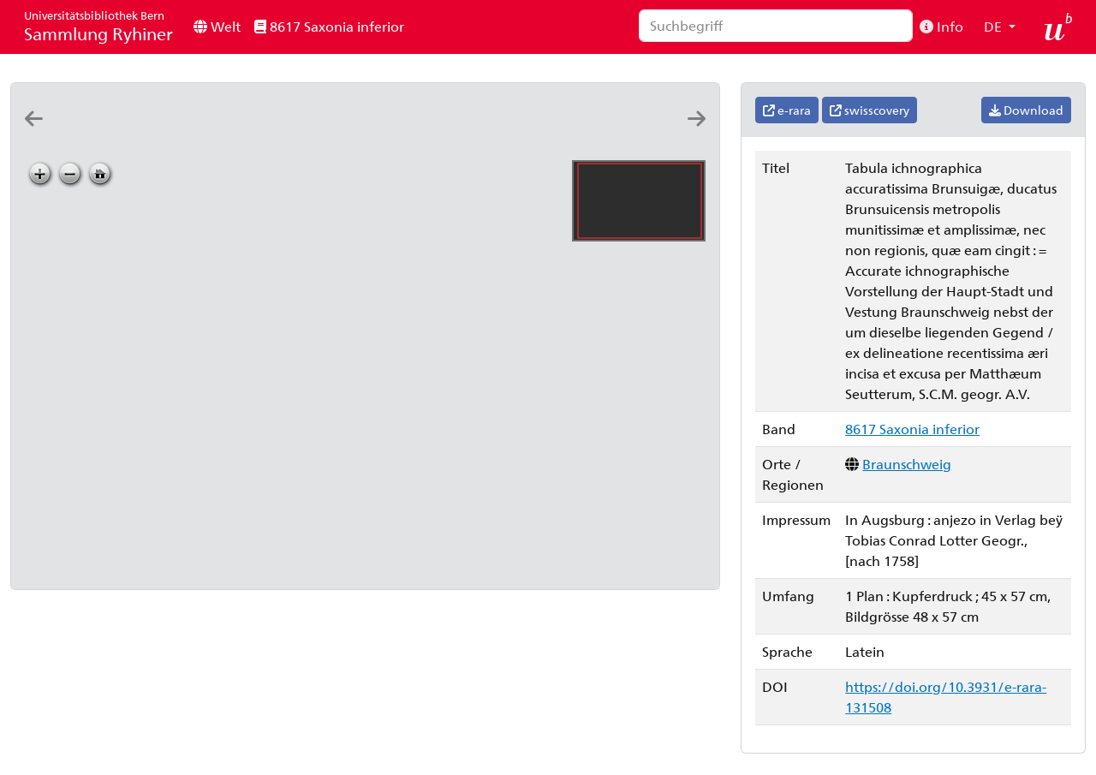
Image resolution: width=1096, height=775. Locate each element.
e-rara (787, 110)
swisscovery (869, 110)
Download (1026, 110)
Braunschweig (906, 464)
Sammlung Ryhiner (98, 26)
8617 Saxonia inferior (329, 26)
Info (941, 26)
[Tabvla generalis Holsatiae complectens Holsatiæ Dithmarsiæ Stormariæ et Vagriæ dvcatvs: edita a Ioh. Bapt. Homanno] (120, 134)
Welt (217, 26)
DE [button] (994, 26)
